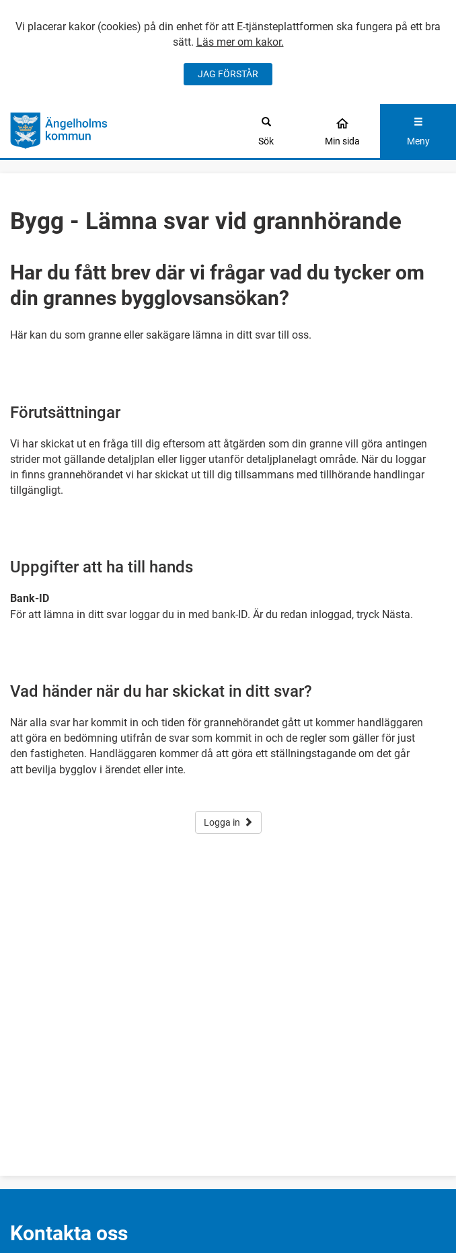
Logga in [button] (228, 822)
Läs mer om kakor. (240, 42)
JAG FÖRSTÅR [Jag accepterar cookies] (228, 74)
